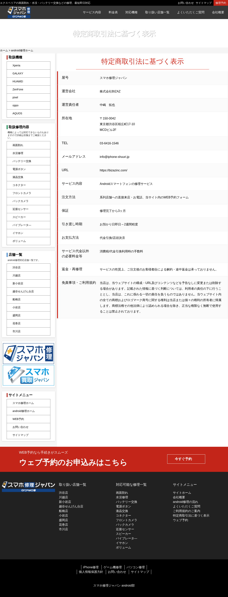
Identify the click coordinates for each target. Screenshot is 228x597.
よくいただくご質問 (190, 12)
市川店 (17, 331)
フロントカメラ (22, 193)
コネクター (19, 185)
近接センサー (20, 209)
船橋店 (17, 299)
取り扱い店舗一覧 (157, 12)
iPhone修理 (91, 567)
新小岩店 (18, 283)
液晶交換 (18, 177)
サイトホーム (182, 492)
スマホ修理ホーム (23, 403)
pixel (15, 97)
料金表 (113, 12)
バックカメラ (20, 201)
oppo (15, 105)
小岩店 (17, 307)
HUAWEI (18, 81)
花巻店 (17, 323)
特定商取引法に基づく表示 (191, 515)
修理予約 (220, 2)
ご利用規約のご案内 (186, 511)
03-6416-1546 (109, 143)
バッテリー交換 (22, 161)
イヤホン (18, 233)
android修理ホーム (22, 50)
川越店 (17, 275)
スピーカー (19, 217)
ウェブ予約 (180, 520)
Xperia (16, 65)
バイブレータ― (22, 225)
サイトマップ (204, 2)
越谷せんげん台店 (23, 291)
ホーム (4, 50)
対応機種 (131, 12)
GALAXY (18, 73)
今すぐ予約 (183, 459)
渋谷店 (17, 267)
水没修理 (18, 153)
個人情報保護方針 (91, 571)
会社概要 (218, 12)
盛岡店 (17, 315)
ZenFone (18, 89)
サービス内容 (92, 12)
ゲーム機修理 (113, 567)
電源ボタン (19, 169)
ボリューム (19, 240)
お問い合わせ (186, 2)
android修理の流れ (185, 501)
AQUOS (17, 113)
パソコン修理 (136, 567)
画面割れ (18, 145)
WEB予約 (18, 419)
